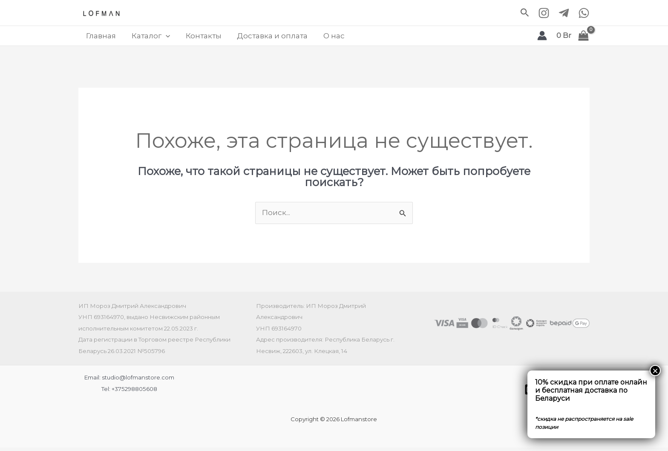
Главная (100, 37)
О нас (321, 37)
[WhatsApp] (584, 13)
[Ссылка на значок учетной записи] (542, 38)
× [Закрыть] (655, 370)
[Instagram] (544, 13)
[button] (525, 13)
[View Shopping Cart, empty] (573, 37)
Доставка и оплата (262, 37)
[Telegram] (564, 13)
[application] (161, 37)
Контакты (196, 37)
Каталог (146, 37)
